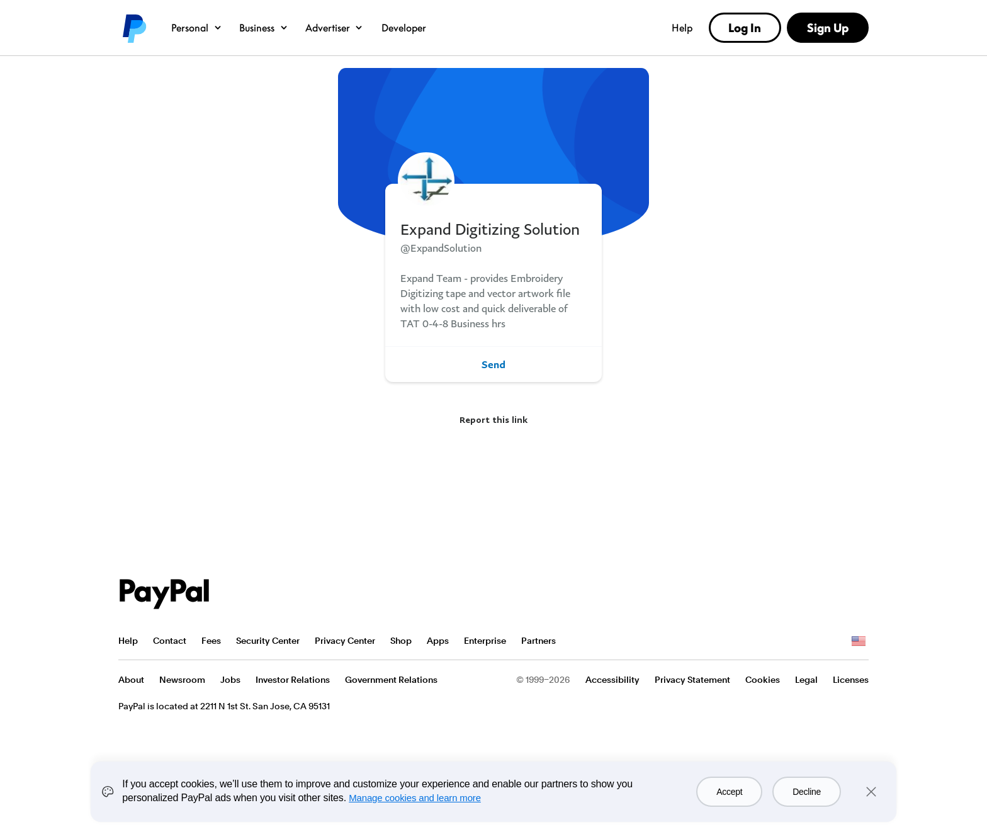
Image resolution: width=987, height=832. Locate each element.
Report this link (493, 419)
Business (264, 27)
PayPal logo (133, 28)
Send (493, 364)
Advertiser (334, 27)
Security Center (268, 641)
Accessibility (612, 680)
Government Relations (391, 680)
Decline (806, 792)
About (131, 680)
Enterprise (485, 641)
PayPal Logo (164, 594)
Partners (538, 641)
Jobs (230, 680)
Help (682, 27)
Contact (169, 641)
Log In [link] (744, 28)
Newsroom (182, 680)
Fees (211, 641)
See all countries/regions (859, 641)
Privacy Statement (692, 680)
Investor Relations (293, 680)
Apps (438, 641)
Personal (196, 27)
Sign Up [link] (828, 28)
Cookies (762, 680)
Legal (806, 680)
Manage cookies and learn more (415, 797)
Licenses (851, 680)
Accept (729, 792)
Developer (403, 27)
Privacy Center (345, 641)
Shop (401, 641)
